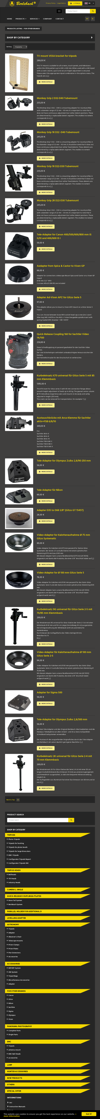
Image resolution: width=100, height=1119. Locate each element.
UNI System (12, 972)
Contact (60, 19)
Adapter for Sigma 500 (49, 693)
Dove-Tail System (14, 900)
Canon (10, 995)
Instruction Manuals (16, 1106)
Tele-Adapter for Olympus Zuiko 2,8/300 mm (62, 720)
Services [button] (34, 19)
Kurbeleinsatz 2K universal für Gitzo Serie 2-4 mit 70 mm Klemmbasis (64, 758)
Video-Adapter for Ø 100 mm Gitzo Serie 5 (60, 573)
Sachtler (11, 1007)
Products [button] (21, 19)
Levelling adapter (16, 918)
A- (93, 18)
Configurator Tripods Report (19, 859)
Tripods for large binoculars (18, 851)
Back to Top (13, 800)
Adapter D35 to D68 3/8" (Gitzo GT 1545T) (60, 510)
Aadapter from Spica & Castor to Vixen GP (61, 266)
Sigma (10, 1011)
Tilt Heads (11, 878)
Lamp (9, 1065)
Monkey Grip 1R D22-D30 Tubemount (58, 167)
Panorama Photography (19, 1026)
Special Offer (14, 1091)
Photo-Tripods (13, 839)
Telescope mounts (15, 941)
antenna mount (14, 1050)
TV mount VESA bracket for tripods (57, 56)
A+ (87, 18)
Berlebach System (14, 904)
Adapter (11, 933)
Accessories (12, 956)
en (87, 3)
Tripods (11, 835)
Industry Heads (13, 882)
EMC (9, 1042)
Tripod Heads (14, 870)
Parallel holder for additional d (24, 912)
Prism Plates (12, 948)
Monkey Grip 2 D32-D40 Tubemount (57, 98)
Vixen (10, 1019)
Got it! (89, 1114)
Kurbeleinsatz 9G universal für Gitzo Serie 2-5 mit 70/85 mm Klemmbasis (64, 611)
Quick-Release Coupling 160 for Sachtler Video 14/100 (63, 336)
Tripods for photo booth (17, 847)
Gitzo (10, 999)
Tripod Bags (12, 976)
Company (47, 19)
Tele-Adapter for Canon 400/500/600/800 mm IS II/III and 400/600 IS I (64, 236)
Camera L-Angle (15, 890)
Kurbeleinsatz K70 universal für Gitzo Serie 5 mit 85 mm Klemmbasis (65, 377)
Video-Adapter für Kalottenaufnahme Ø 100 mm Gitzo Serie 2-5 (64, 654)
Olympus (11, 1015)
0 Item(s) (75, 3)
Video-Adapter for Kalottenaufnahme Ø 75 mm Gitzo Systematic (63, 537)
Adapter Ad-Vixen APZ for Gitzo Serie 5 (59, 298)
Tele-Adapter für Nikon (50, 490)
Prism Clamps (13, 945)
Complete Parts (14, 1030)
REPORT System (14, 968)
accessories (12, 1058)
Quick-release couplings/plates (24, 896)
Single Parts (12, 1034)
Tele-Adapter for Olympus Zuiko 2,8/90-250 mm (64, 461)
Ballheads (11, 874)
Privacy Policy (51, 3)
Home (9, 19)
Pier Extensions (14, 953)
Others (10, 1085)
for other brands (16, 991)
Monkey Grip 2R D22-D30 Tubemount (58, 201)
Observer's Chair (14, 937)
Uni (9, 1102)
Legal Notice (61, 3)
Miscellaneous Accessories (18, 980)
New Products (14, 1078)
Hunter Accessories (17, 1072)
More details (45, 82)
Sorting (9, 47)
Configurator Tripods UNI (18, 863)
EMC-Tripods (13, 855)
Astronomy (13, 925)
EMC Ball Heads (14, 1054)
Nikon (10, 1003)
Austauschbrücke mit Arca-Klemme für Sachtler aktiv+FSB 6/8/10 (64, 420)
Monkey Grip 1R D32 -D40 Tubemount (58, 132)
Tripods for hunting (15, 843)
